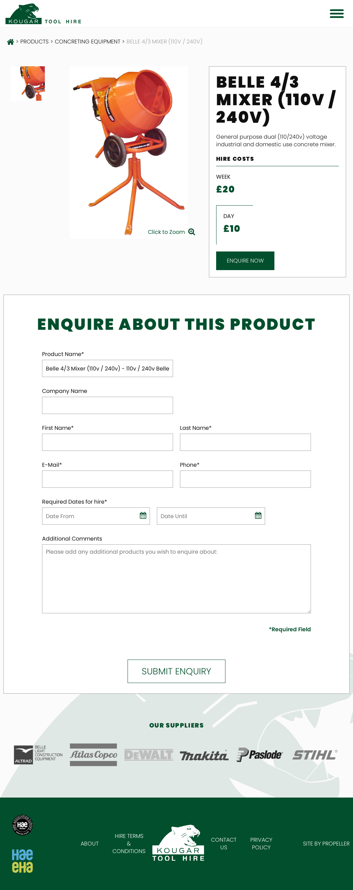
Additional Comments (72, 539)
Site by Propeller (326, 844)
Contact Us (223, 843)
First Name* (58, 428)
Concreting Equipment (87, 42)
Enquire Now (245, 261)
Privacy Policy (261, 843)
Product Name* (63, 354)
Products (34, 42)
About (90, 844)
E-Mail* (52, 465)
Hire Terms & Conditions (128, 843)
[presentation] (82, 636)
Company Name (64, 391)
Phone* (190, 465)
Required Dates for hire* (74, 502)
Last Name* (196, 428)
